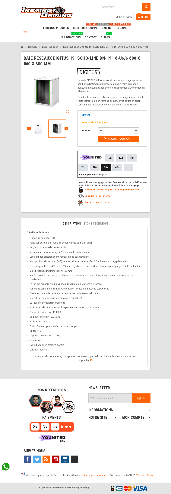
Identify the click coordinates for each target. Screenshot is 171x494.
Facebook (27, 459)
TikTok (74, 459)
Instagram (65, 459)
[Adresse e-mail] (110, 398)
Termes (150, 475)
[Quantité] (118, 131)
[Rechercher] (123, 7)
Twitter (37, 459)
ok (141, 398)
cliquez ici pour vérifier (94, 475)
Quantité (85, 130)
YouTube (55, 459)
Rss (46, 459)
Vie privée (140, 475)
